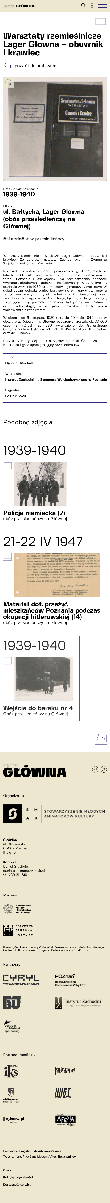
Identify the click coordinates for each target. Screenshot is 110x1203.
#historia (12, 239)
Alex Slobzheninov (63, 1156)
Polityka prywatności (18, 1177)
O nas (7, 1170)
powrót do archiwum (35, 66)
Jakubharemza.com (47, 1151)
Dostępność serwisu (17, 1184)
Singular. (25, 1151)
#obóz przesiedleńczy (42, 239)
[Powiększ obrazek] (8, 82)
